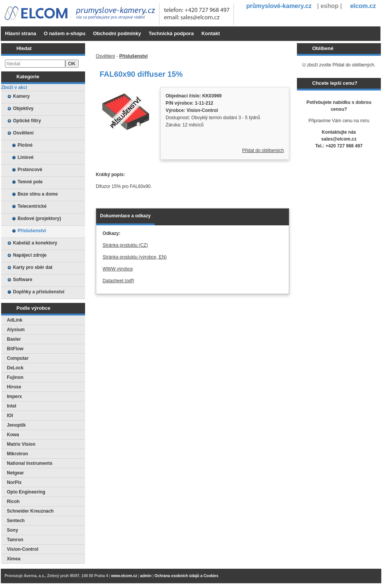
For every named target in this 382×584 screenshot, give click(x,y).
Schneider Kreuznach (30, 511)
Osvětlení (23, 133)
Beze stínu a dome (38, 194)
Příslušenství (32, 230)
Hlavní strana (20, 33)
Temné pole (30, 181)
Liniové (26, 157)
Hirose (14, 387)
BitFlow (15, 348)
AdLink (15, 320)
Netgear (15, 473)
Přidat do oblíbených (263, 150)
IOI (10, 415)
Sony (12, 530)
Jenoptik (16, 425)
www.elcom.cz (124, 576)
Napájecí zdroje (30, 255)
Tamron (15, 539)
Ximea (13, 558)
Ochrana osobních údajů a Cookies (186, 576)
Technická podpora (170, 33)
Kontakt (210, 33)
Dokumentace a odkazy (125, 215)
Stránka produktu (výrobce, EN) (135, 257)
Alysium (16, 329)
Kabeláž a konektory (35, 243)
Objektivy (23, 108)
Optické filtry (27, 120)
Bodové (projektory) (39, 218)
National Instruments (29, 463)
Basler (14, 339)
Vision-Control (22, 549)
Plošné (25, 145)
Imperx (14, 396)
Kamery (21, 96)
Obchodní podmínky (117, 33)
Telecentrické (32, 206)
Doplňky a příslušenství (38, 291)
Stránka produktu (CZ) (125, 245)
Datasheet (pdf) (118, 280)
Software (22, 279)
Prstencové (30, 169)
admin (145, 576)
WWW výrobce (118, 269)
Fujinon (15, 377)
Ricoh (13, 501)
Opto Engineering (26, 492)
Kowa (13, 434)
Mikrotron (17, 453)
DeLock (15, 367)
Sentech (16, 520)
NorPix (14, 482)
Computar (18, 358)
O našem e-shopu (64, 33)
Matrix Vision (21, 444)
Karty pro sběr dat (32, 267)
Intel (11, 406)
